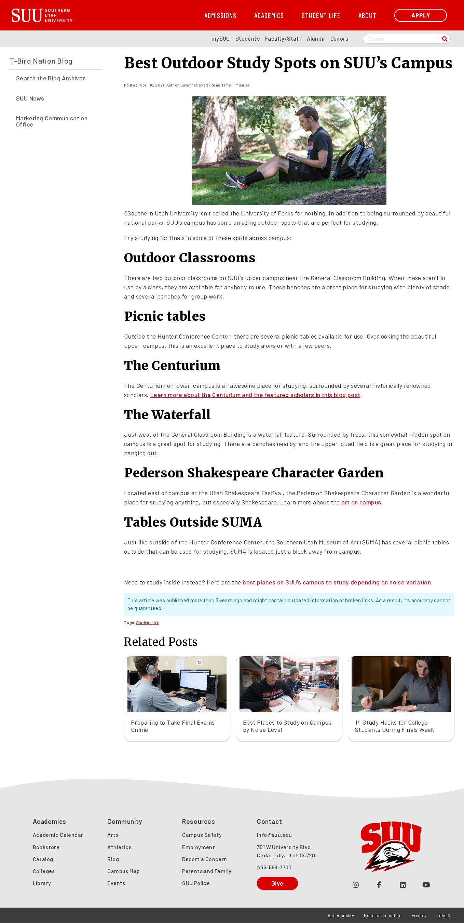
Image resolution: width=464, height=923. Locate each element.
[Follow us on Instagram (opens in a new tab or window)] (355, 884)
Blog (113, 859)
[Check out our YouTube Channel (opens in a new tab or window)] (426, 884)
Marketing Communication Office (51, 121)
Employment (198, 847)
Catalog (43, 859)
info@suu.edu (274, 834)
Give (277, 883)
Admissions (220, 15)
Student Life (321, 15)
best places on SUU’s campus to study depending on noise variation (337, 582)
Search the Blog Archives (51, 78)
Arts (113, 834)
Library (42, 883)
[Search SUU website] (407, 39)
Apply (420, 15)
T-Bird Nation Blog (41, 60)
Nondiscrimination (382, 915)
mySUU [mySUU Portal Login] (220, 38)
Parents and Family (206, 871)
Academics (269, 15)
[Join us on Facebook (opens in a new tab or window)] (379, 884)
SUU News (30, 98)
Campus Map (123, 871)
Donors (339, 38)
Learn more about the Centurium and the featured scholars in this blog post (255, 394)
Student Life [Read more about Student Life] (147, 622)
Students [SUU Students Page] (247, 38)
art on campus (361, 502)
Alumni (316, 38)
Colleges (44, 871)
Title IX (444, 915)
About (367, 15)
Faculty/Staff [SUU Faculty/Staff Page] (283, 38)
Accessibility (341, 915)
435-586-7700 (274, 867)
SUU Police (196, 883)
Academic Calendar (58, 834)
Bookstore (46, 847)
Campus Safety (202, 834)
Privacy (419, 915)
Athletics (119, 847)
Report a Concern (204, 859)
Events (116, 883)
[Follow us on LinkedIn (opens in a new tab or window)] (402, 884)
